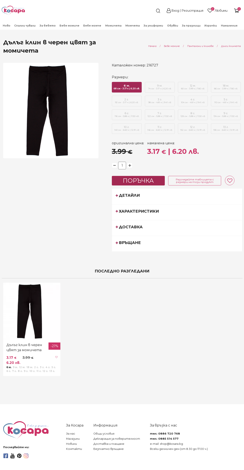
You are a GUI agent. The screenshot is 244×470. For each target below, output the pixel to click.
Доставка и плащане (108, 443)
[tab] (177, 196)
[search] (150, 11)
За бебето (48, 25)
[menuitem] (7, 25)
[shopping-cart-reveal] (236, 10)
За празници (191, 25)
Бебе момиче (69, 25)
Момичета (113, 25)
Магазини (73, 438)
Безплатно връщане (108, 448)
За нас (70, 433)
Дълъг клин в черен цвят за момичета (24, 347)
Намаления (229, 25)
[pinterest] (19, 455)
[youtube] (12, 455)
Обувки (172, 25)
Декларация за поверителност (116, 438)
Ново (6, 25)
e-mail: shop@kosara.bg (166, 443)
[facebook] (5, 455)
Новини (71, 443)
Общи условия (103, 433)
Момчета (132, 25)
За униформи (153, 25)
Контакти (74, 448)
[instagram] (26, 455)
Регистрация (192, 10)
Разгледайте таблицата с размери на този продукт (195, 181)
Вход (175, 10)
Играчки (210, 25)
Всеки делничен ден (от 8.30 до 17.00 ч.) (179, 448)
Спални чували (25, 25)
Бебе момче (92, 25)
